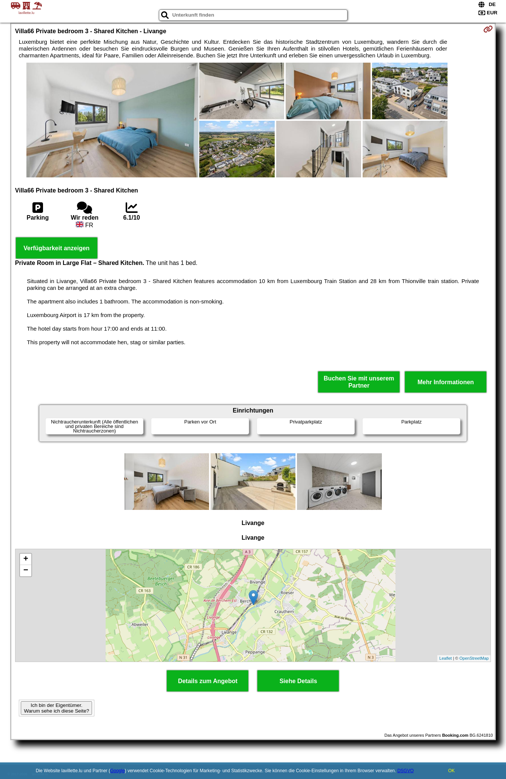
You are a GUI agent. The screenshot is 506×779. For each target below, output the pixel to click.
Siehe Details (298, 681)
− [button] (25, 570)
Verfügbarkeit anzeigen (56, 248)
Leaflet (445, 658)
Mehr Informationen (446, 382)
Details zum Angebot (208, 681)
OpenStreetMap (474, 658)
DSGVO (405, 770)
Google (117, 770)
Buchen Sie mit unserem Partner (359, 382)
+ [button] (25, 559)
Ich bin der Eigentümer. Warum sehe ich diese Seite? (56, 708)
